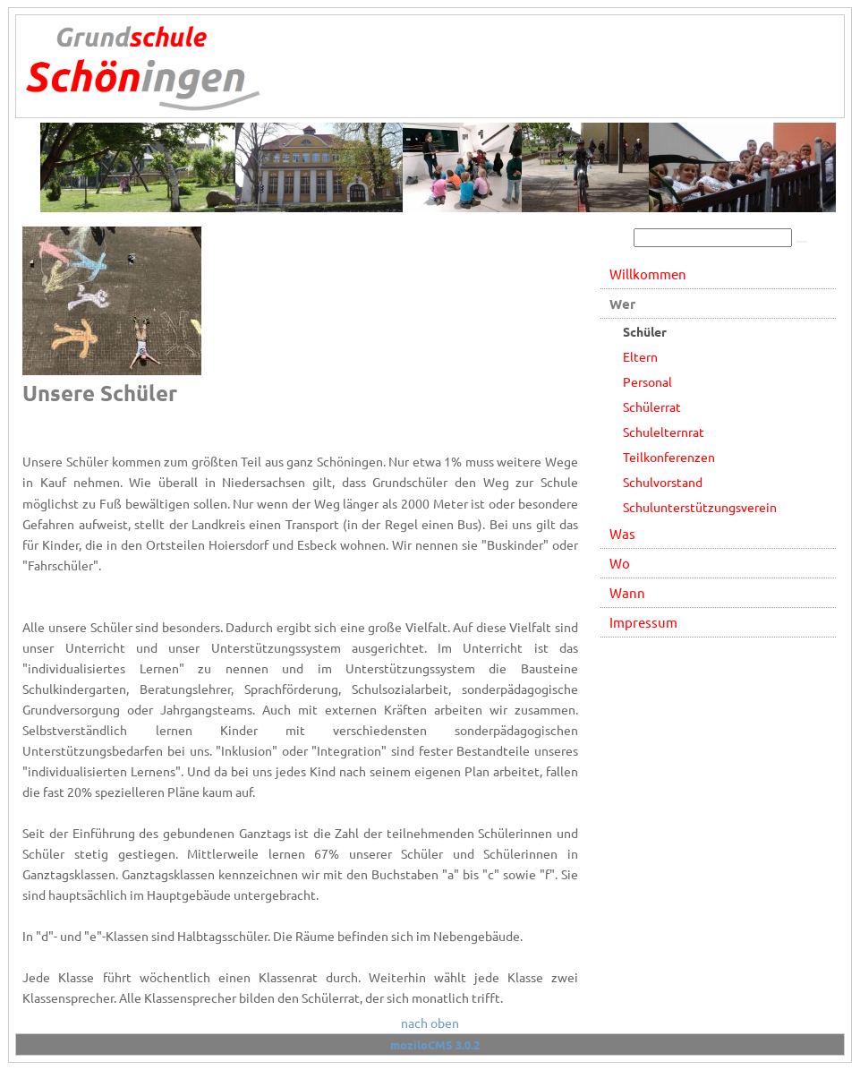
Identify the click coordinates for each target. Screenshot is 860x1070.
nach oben (430, 1022)
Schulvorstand (662, 482)
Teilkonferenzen (669, 457)
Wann (627, 592)
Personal (647, 381)
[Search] (713, 237)
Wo (619, 562)
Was (622, 533)
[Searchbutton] (801, 242)
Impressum (643, 621)
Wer (622, 303)
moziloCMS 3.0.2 (435, 1044)
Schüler (645, 331)
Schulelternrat (663, 432)
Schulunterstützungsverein (700, 507)
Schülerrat (652, 406)
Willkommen (647, 273)
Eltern (640, 356)
